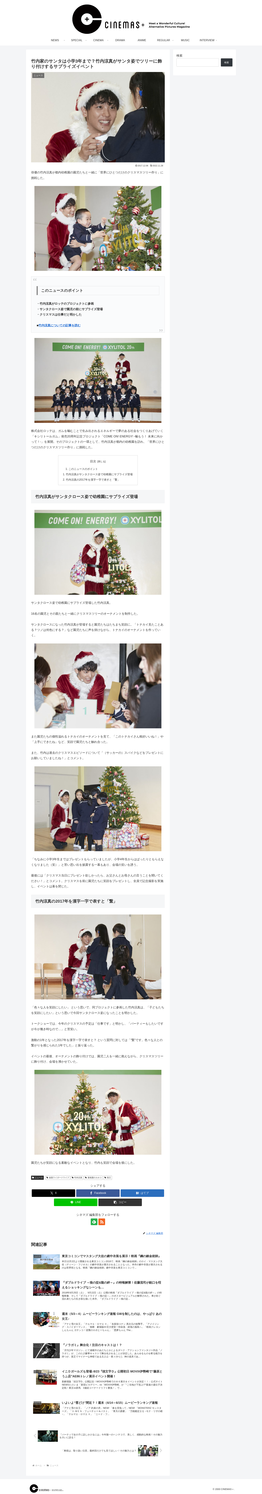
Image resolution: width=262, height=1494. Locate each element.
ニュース (37, 1177)
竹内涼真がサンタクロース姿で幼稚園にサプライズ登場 (99, 474)
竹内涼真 (77, 1177)
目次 (93, 461)
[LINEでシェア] (75, 1202)
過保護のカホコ (93, 1177)
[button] (120, 1202)
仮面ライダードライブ (57, 1177)
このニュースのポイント (83, 468)
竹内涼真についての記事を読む (59, 325)
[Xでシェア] (53, 1193)
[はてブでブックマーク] (142, 1193)
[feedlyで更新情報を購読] (94, 1221)
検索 (179, 55)
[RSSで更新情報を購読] (101, 1221)
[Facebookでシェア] (98, 1193)
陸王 (107, 1177)
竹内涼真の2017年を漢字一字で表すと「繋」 (93, 479)
